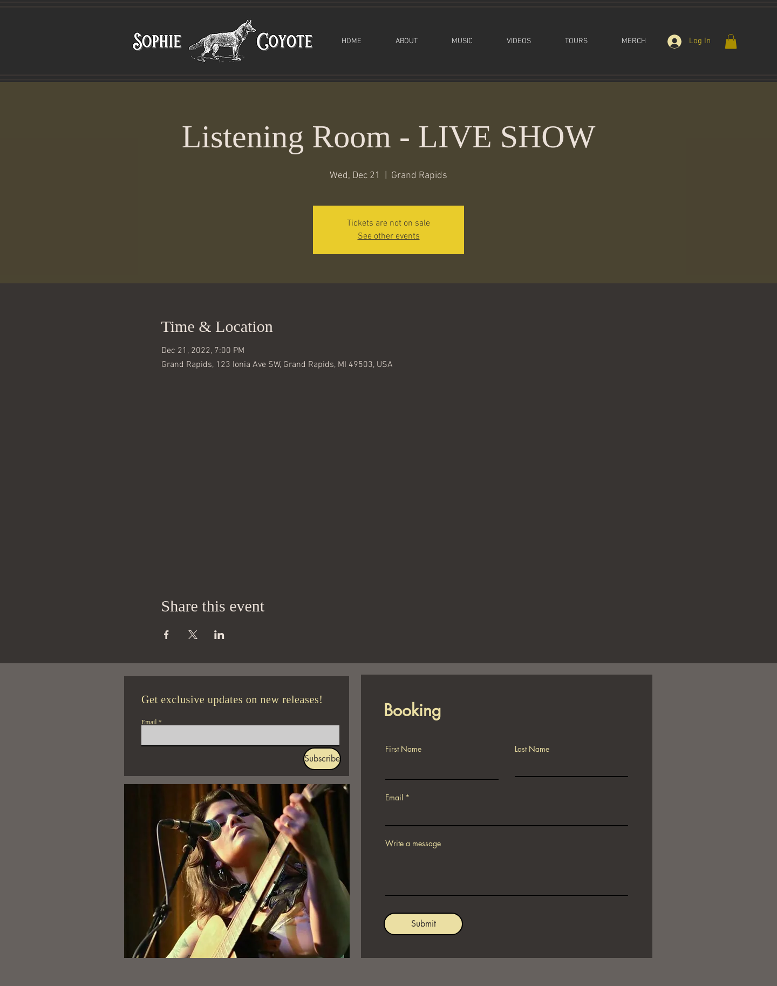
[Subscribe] (322, 758)
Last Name (532, 749)
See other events (389, 236)
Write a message (413, 843)
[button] (731, 41)
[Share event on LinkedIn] (219, 634)
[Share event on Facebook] (166, 634)
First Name (403, 749)
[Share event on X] (193, 634)
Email (149, 722)
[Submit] (423, 924)
